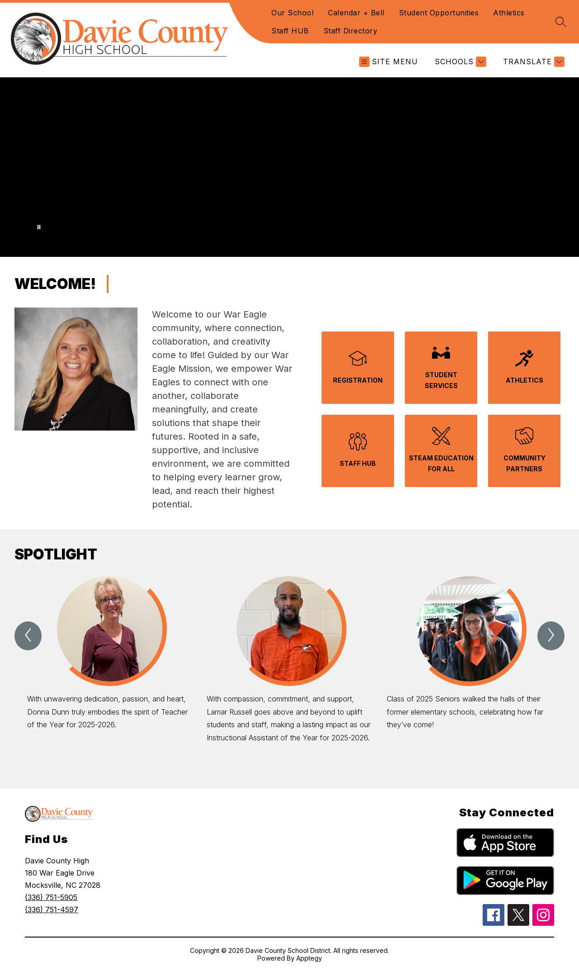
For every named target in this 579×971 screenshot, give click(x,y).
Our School (292, 12)
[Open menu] (388, 61)
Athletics (509, 12)
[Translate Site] (533, 61)
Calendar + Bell (356, 12)
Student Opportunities (439, 12)
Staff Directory (350, 30)
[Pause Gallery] (39, 227)
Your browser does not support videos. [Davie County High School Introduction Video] (289, 167)
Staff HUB (290, 30)
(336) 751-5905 (51, 897)
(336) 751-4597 (51, 909)
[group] (109, 673)
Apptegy (309, 958)
